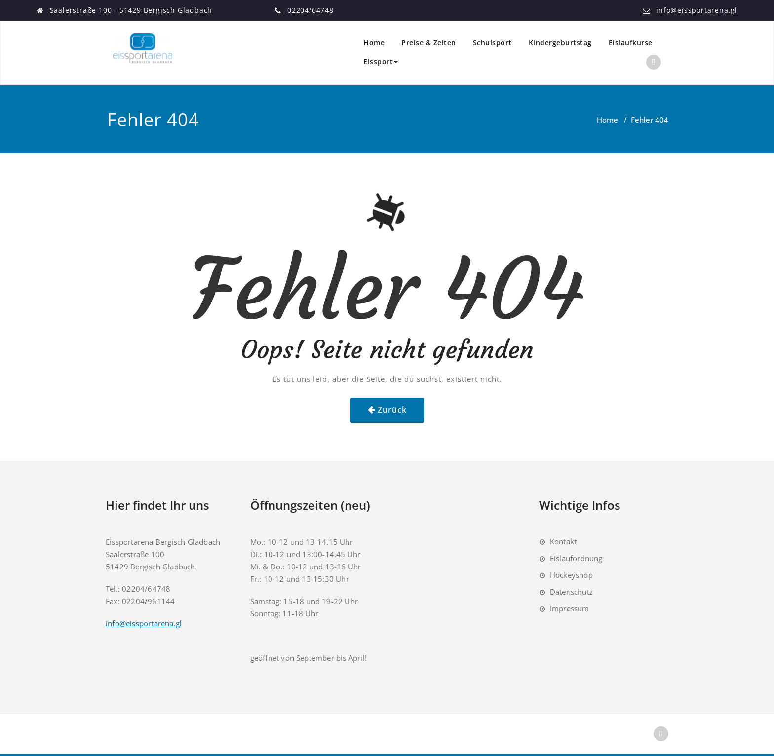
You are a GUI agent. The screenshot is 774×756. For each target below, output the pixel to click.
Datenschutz (571, 592)
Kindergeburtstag (560, 42)
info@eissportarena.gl (696, 10)
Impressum (569, 608)
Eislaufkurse (631, 42)
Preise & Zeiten (428, 42)
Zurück (392, 409)
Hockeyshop (571, 575)
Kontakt (563, 541)
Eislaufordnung (576, 558)
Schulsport (492, 42)
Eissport (380, 61)
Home (374, 42)
